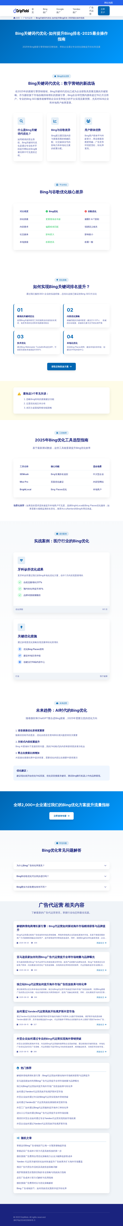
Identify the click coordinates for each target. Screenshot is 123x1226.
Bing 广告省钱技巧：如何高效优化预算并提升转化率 (42, 1188)
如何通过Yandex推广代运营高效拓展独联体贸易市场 (42, 1102)
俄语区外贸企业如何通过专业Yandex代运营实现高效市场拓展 (46, 1118)
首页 (16, 18)
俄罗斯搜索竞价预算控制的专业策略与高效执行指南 (41, 1172)
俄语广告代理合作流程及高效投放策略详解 (37, 1167)
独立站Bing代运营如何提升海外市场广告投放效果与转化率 (52, 984)
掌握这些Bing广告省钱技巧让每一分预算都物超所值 (41, 1145)
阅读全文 (101, 943)
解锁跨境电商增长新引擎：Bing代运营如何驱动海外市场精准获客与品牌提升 (53, 1075)
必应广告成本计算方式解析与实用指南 (35, 1177)
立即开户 (103, 11)
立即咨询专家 (61, 816)
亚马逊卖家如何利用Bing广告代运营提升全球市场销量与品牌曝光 (56, 957)
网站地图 (108, 2)
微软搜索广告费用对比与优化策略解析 (35, 1183)
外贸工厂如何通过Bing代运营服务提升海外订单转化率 (42, 1107)
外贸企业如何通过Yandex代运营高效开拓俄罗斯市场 (42, 1123)
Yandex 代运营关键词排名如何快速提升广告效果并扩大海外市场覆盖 (50, 1161)
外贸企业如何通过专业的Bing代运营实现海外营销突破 (49, 1038)
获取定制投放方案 (61, 366)
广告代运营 (27, 18)
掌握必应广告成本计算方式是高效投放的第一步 (39, 1151)
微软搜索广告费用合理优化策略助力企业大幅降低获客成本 (44, 1156)
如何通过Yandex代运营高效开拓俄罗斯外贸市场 (45, 1011)
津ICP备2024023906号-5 (24, 1220)
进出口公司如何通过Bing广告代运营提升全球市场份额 (42, 1113)
